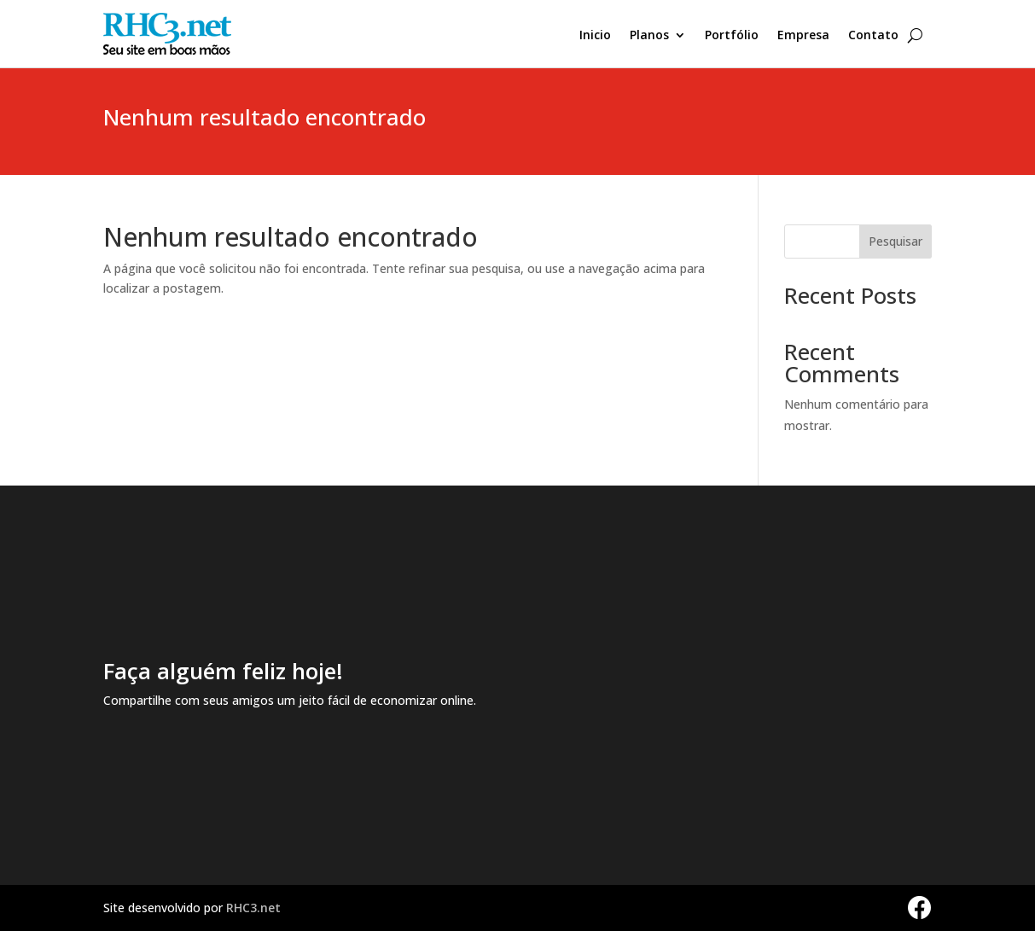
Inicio (595, 36)
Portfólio (732, 36)
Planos (649, 36)
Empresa (803, 36)
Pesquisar (895, 241)
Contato (873, 36)
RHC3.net (253, 907)
